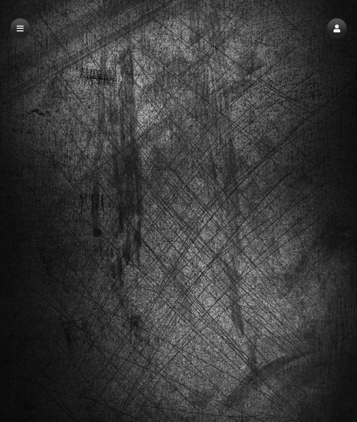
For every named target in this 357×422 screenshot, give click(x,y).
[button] (337, 28)
